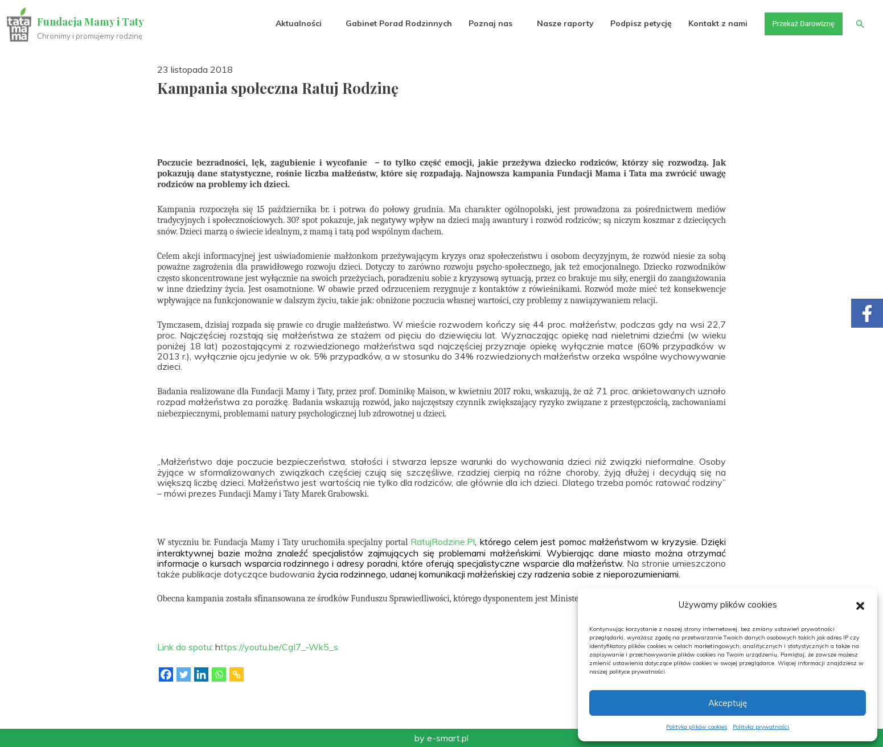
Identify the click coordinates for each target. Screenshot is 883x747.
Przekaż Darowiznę (798, 23)
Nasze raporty (557, 24)
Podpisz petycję (633, 24)
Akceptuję (727, 703)
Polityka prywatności (761, 727)
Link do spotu (184, 647)
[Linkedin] (201, 674)
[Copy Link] (236, 674)
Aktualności (291, 24)
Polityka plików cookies (696, 727)
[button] (860, 604)
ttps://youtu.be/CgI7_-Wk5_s (279, 647)
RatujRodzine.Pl (442, 541)
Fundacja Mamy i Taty (92, 21)
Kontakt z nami (710, 24)
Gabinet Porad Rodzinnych (391, 24)
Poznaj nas (483, 24)
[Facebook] (166, 674)
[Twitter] (183, 674)
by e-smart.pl (441, 738)
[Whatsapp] (219, 674)
